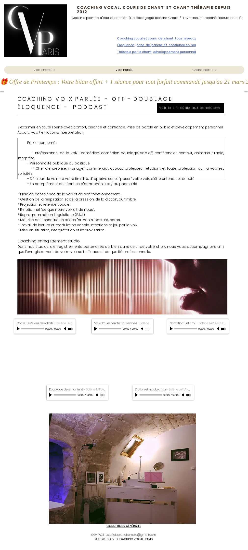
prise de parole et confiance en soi (166, 45)
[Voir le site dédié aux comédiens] (190, 108)
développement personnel (174, 52)
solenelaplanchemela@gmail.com (131, 535)
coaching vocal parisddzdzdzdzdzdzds (21, 62)
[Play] (19, 329)
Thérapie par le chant (134, 52)
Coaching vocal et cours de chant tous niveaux (156, 38)
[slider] (70, 329)
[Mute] (65, 328)
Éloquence (125, 45)
